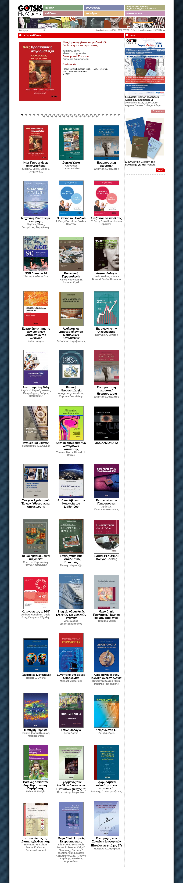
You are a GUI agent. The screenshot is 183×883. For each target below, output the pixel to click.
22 (107, 115)
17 (87, 115)
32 (68, 116)
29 (56, 116)
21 (103, 115)
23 (111, 115)
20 (99, 115)
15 (79, 115)
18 (91, 115)
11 (62, 115)
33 (72, 116)
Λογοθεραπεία (69, 64)
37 (88, 116)
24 (115, 115)
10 (58, 115)
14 (75, 115)
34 (76, 116)
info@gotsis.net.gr (104, 30)
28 (52, 116)
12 (66, 115)
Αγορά (160, 170)
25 (119, 115)
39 (97, 116)
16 (83, 115)
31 (64, 116)
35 (80, 116)
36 (84, 116)
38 (93, 116)
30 (60, 116)
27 (48, 116)
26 (44, 116)
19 (95, 115)
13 (70, 115)
